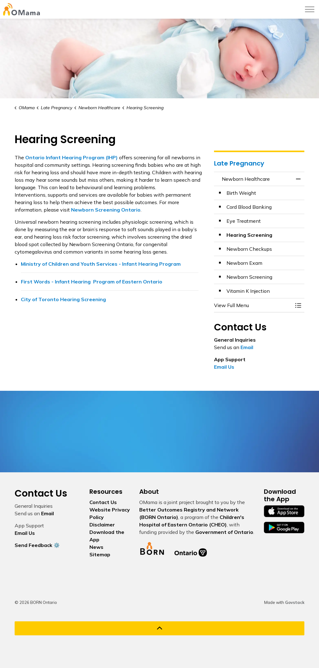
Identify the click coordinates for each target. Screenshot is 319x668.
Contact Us (103, 502)
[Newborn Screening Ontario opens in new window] (105, 210)
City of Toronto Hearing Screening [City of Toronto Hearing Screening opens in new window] (63, 299)
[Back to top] (159, 628)
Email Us (224, 367)
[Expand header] (309, 9)
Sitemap (99, 554)
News (96, 547)
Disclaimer (102, 524)
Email (246, 347)
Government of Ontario (224, 532)
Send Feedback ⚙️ (37, 545)
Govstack (294, 602)
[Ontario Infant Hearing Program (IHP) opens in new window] (71, 157)
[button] (253, 305)
